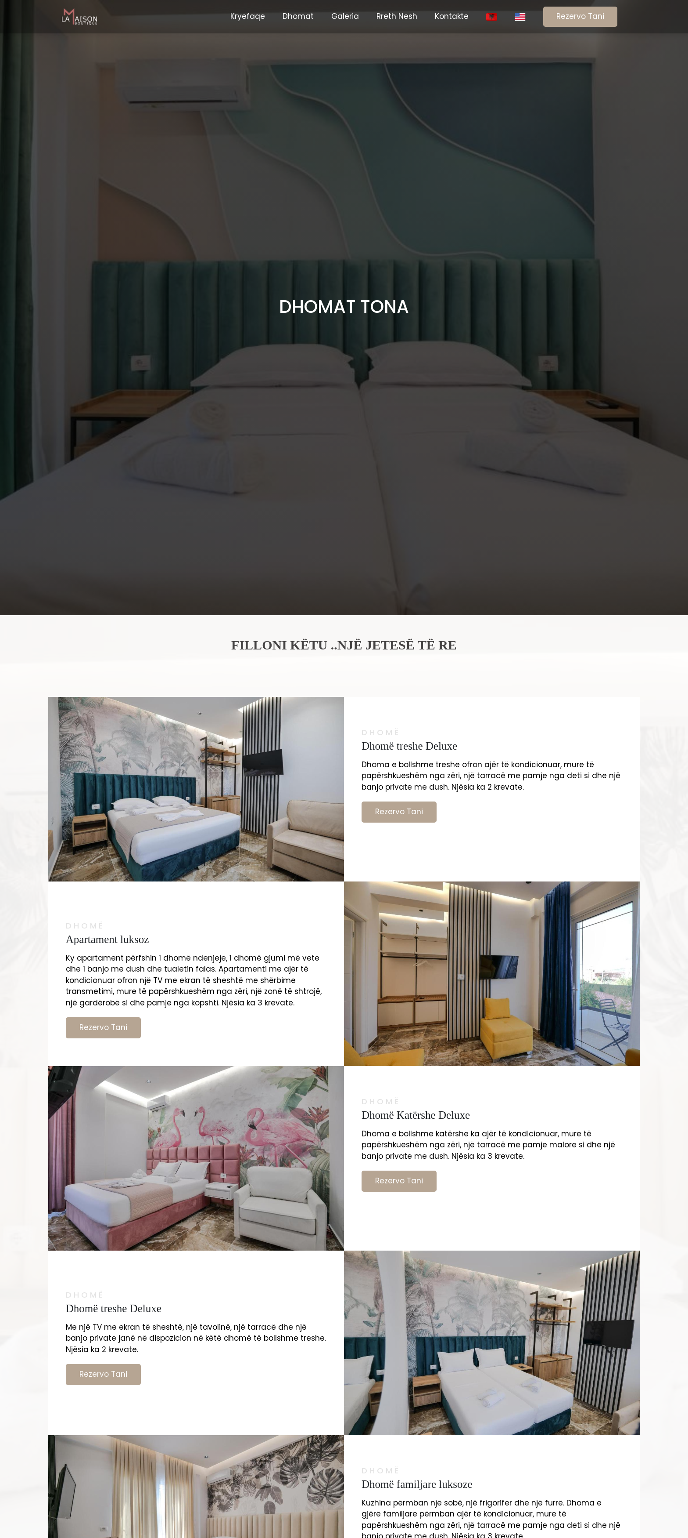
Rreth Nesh (396, 16)
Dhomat (298, 16)
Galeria (345, 16)
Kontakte (452, 16)
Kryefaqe (247, 16)
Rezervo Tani (580, 16)
